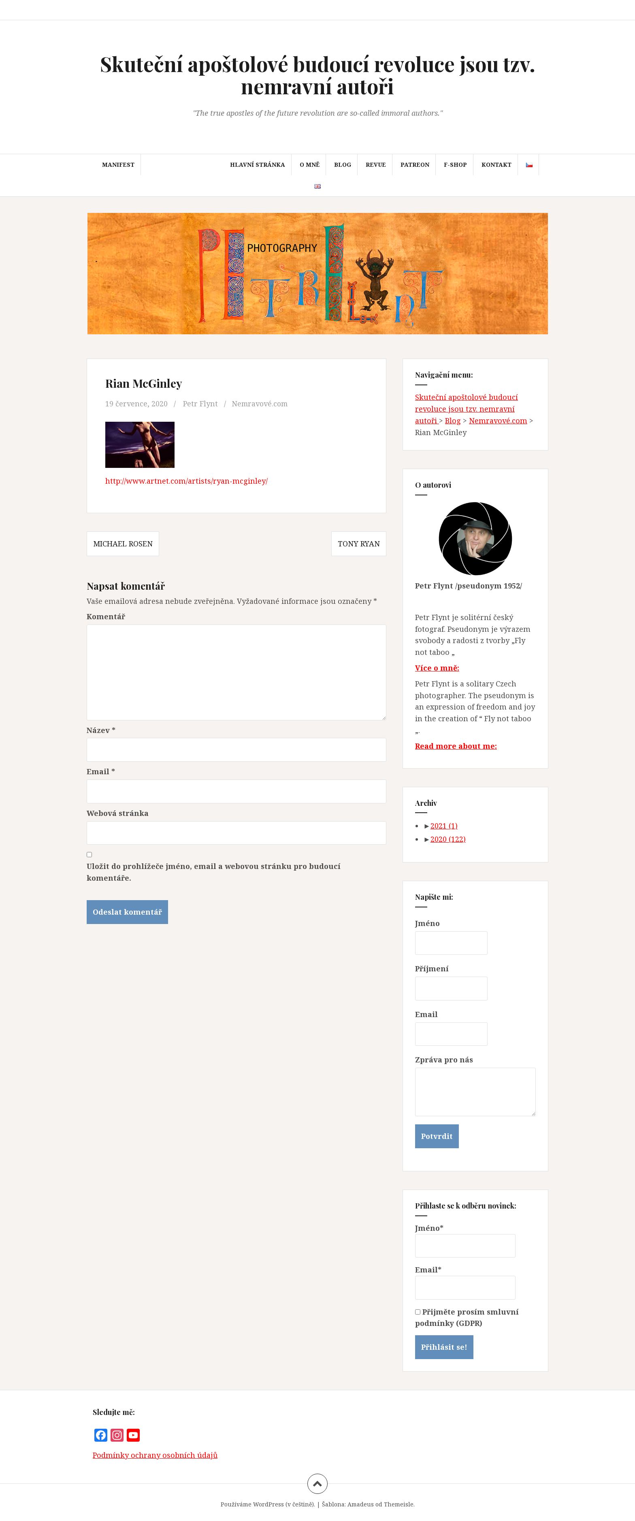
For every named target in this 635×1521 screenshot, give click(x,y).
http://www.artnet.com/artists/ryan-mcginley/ (186, 481)
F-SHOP (455, 164)
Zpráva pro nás (444, 1059)
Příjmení (432, 968)
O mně (310, 164)
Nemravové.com (261, 403)
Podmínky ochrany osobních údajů (155, 1455)
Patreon (415, 164)
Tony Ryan (359, 543)
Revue (376, 164)
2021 (444, 826)
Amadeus (360, 1504)
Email (101, 771)
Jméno (427, 923)
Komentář (106, 616)
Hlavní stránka (257, 164)
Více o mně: (437, 668)
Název (101, 730)
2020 (448, 839)
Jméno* (465, 1240)
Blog (342, 164)
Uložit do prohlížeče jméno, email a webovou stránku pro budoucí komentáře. (214, 872)
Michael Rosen (123, 543)
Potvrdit (437, 1136)
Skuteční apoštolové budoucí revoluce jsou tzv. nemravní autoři (317, 75)
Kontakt (496, 164)
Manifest (118, 164)
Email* (465, 1282)
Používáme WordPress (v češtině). (268, 1504)
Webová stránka (118, 813)
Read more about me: (456, 746)
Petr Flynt (200, 403)
